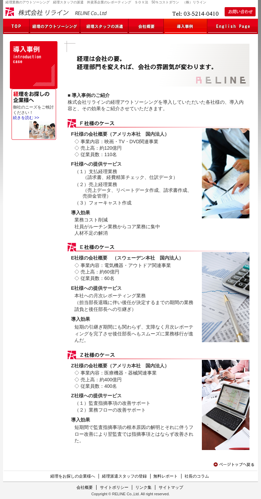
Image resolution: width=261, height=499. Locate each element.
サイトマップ (171, 487)
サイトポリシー (114, 487)
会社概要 (84, 487)
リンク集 (143, 487)
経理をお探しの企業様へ (72, 476)
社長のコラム (197, 476)
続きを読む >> (26, 117)
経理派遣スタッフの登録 (124, 476)
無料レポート (165, 476)
